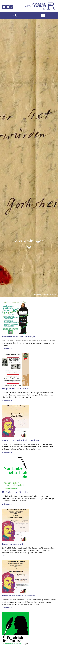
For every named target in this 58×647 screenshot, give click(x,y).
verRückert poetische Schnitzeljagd (18, 337)
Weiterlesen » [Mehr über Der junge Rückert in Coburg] (7, 400)
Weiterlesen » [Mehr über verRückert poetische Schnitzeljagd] (7, 349)
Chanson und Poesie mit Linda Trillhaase (21, 440)
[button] (15, 15)
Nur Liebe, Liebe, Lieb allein (15, 492)
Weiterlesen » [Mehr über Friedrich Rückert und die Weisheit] (7, 608)
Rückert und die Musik (12, 544)
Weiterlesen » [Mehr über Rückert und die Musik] (7, 556)
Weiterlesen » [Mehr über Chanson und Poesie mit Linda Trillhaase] (7, 452)
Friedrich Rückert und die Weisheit (18, 596)
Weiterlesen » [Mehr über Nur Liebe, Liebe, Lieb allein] (7, 504)
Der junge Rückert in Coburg (15, 389)
